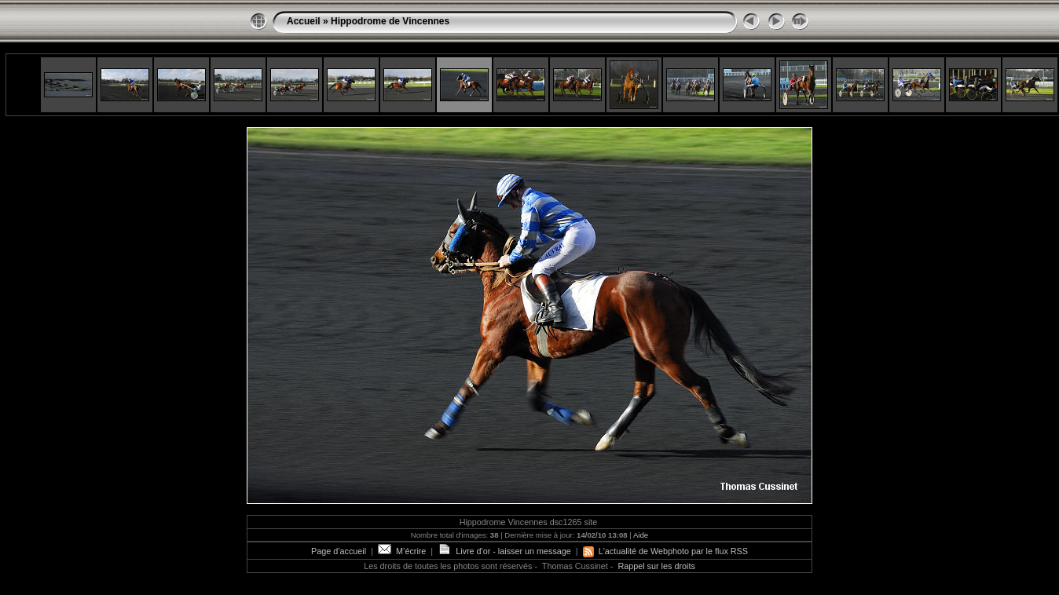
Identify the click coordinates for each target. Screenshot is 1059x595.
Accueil (304, 21)
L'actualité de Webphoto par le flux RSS (665, 551)
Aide (640, 535)
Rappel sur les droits (655, 566)
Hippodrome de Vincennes (390, 21)
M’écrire (402, 551)
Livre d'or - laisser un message (504, 551)
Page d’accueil (338, 551)
